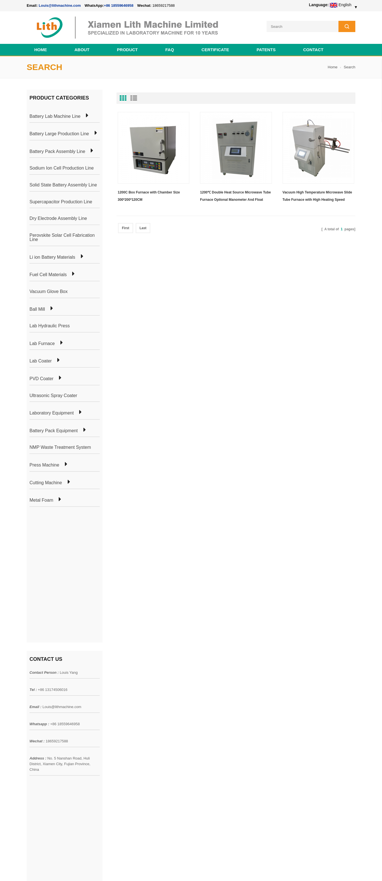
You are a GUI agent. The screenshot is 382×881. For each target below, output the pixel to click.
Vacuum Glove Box (48, 291)
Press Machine (44, 465)
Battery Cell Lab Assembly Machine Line (323, 869)
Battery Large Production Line (59, 134)
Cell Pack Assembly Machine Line (215, 869)
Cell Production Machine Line (267, 869)
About (81, 49)
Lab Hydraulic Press (49, 326)
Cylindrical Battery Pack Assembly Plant (127, 707)
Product (127, 49)
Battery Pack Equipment (53, 431)
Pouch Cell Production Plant (116, 717)
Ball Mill (37, 309)
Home (40, 49)
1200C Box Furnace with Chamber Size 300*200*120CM (149, 196)
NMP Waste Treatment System (60, 447)
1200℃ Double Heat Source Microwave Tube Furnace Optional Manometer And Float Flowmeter (235, 196)
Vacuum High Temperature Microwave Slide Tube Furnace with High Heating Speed (317, 196)
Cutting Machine (45, 483)
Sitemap (34, 747)
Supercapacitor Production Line (60, 202)
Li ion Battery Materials (52, 257)
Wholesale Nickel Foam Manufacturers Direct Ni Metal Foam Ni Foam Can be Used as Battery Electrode (224, 817)
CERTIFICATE (215, 49)
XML (31, 758)
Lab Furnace (42, 343)
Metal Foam (41, 500)
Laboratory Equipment (51, 413)
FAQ (169, 49)
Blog (31, 737)
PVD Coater (41, 379)
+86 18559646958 (118, 5)
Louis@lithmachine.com (61, 575)
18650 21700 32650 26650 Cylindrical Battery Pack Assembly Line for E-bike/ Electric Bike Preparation (224, 713)
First (125, 228)
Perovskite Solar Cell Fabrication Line (62, 237)
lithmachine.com (152, 869)
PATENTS (266, 49)
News (32, 727)
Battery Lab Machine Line (54, 116)
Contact (313, 49)
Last (143, 228)
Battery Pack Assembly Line (57, 151)
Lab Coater (40, 361)
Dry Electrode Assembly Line (58, 218)
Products (34, 717)
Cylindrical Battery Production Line (122, 747)
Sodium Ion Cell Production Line (61, 168)
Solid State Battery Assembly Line (63, 185)
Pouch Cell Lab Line (110, 727)
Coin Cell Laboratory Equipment (120, 737)
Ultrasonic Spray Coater (53, 395)
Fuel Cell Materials (48, 274)
